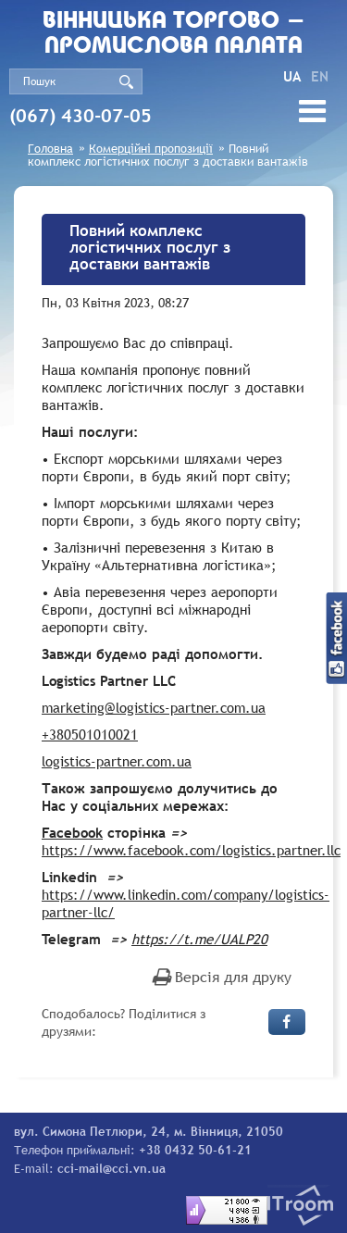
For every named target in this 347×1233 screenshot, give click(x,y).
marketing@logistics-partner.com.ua (154, 707)
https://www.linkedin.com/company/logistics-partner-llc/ (185, 903)
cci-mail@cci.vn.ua (111, 1168)
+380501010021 (90, 734)
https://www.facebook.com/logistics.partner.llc (191, 850)
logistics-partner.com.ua (117, 761)
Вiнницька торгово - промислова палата (174, 34)
